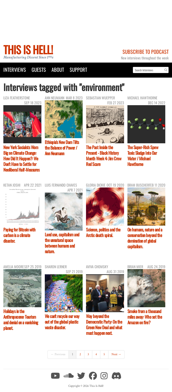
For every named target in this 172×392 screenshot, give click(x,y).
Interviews (14, 69)
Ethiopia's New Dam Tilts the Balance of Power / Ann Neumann (62, 148)
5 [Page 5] (104, 354)
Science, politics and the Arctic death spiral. (103, 232)
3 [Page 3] (88, 354)
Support (78, 69)
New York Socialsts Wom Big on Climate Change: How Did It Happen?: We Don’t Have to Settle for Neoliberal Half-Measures (21, 158)
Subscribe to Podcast (146, 51)
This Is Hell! (28, 49)
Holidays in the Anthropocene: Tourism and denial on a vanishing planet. (20, 319)
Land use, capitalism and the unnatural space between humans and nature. (62, 243)
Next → (116, 354)
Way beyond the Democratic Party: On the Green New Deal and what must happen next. (104, 324)
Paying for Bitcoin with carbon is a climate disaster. (19, 235)
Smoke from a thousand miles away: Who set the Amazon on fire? (144, 317)
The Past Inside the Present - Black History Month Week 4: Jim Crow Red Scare (103, 155)
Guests (39, 69)
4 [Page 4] (96, 354)
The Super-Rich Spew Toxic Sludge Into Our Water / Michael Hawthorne (142, 155)
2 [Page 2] (80, 354)
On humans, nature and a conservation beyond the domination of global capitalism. (144, 238)
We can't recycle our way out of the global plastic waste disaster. (62, 322)
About (58, 69)
